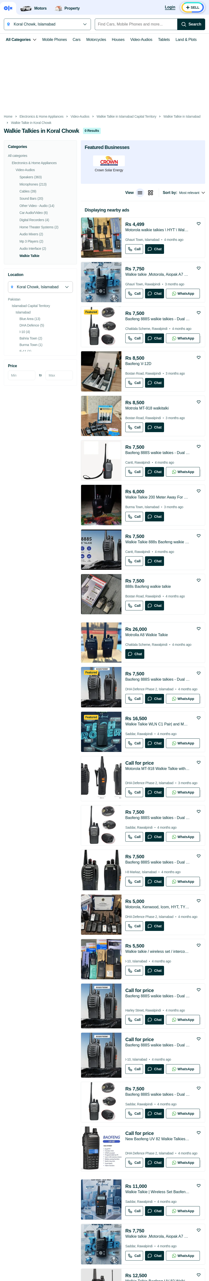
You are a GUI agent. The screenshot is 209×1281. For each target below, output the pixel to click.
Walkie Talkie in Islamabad (182, 116)
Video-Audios (141, 40)
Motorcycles (96, 40)
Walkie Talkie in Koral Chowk (31, 123)
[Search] (191, 24)
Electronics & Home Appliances (41, 116)
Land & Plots (186, 40)
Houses (118, 40)
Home (8, 116)
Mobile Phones (54, 40)
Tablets (164, 40)
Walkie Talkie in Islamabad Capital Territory (126, 116)
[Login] (170, 7)
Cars (77, 40)
